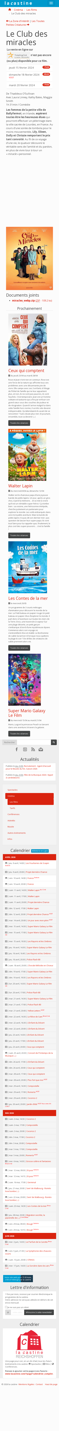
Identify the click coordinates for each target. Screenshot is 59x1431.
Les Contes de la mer (28, 598)
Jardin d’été (32, 1104)
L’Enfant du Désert (36, 1022)
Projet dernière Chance (36, 872)
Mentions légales (26, 1384)
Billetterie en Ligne (40, 851)
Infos (10, 839)
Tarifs (12, 808)
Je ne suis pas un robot (17, 1307)
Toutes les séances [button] (19, 423)
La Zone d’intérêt (17, 21)
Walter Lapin (20, 486)
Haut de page (51, 1384)
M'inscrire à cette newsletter (39, 1312)
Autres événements (17, 833)
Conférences (14, 814)
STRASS (30, 1259)
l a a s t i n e (18, 3)
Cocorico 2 (32, 1098)
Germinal (31, 1182)
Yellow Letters (34, 1010)
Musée (11, 826)
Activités (11, 820)
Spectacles (13, 789)
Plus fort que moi (35, 1080)
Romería (31, 1092)
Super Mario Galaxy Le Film (26, 713)
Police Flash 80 (33, 959)
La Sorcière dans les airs (38, 1265)
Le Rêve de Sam (35, 1016)
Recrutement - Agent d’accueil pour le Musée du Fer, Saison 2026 (28, 767)
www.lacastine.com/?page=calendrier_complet (29, 1373)
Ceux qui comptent (26, 370)
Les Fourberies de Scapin (37, 863)
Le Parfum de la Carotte (37, 1242)
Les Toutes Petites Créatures (25, 22)
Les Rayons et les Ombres (40, 941)
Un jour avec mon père (38, 920)
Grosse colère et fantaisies (38, 1161)
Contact (39, 1384)
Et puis (30, 1170)
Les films (31, 9)
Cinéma (18, 9)
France (31, 878)
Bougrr (30, 1224)
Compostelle (33, 1086)
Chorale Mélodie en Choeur (40, 965)
